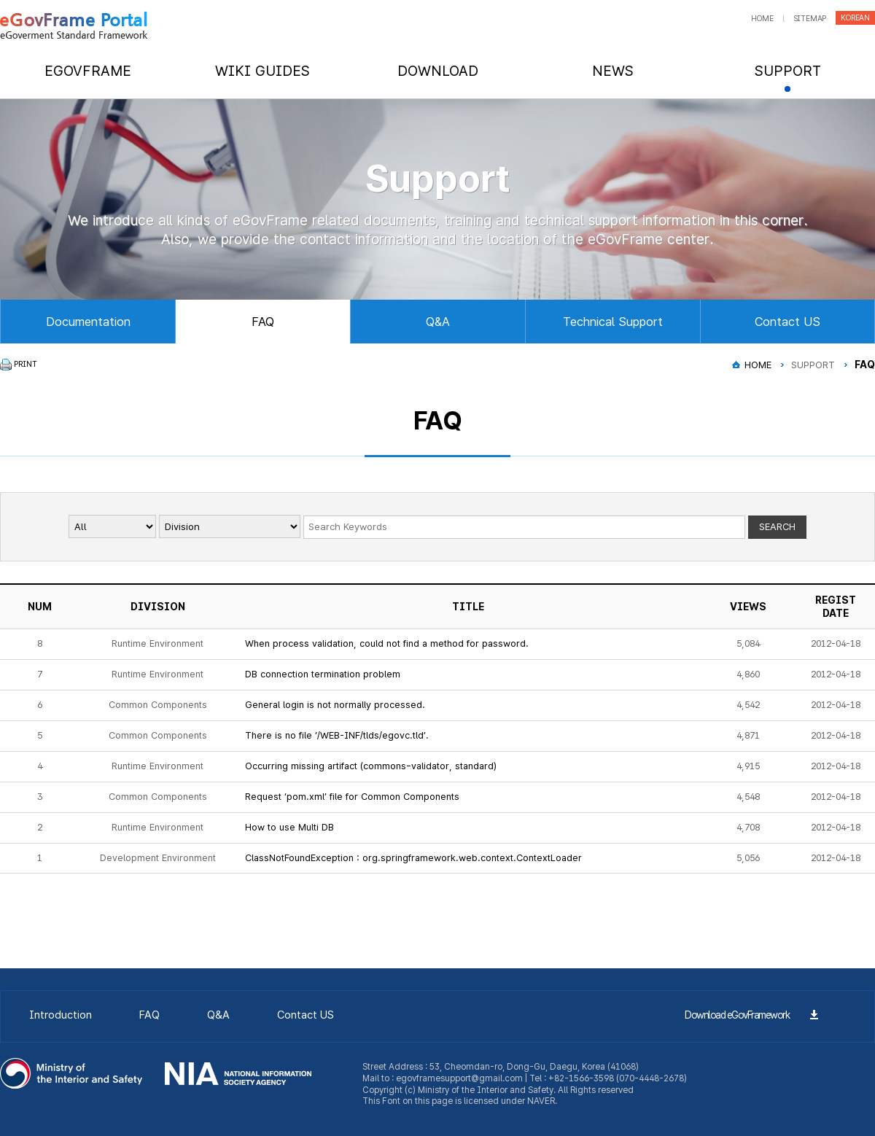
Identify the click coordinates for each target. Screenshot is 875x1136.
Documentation (88, 321)
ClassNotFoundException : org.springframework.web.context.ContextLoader (413, 857)
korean (855, 18)
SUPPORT (788, 70)
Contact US (787, 321)
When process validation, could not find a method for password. (387, 643)
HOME (757, 364)
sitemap (810, 18)
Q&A (438, 321)
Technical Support (613, 321)
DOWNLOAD (437, 70)
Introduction (60, 1015)
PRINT (25, 364)
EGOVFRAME (87, 70)
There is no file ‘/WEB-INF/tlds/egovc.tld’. (337, 735)
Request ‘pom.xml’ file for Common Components (352, 796)
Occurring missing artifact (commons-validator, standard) (371, 765)
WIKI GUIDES (262, 70)
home (762, 18)
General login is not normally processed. (335, 704)
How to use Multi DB (289, 827)
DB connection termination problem (322, 674)
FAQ (263, 321)
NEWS (613, 70)
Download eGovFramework (737, 1015)
